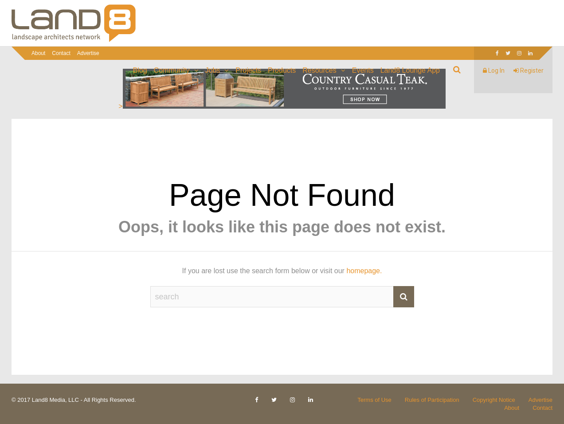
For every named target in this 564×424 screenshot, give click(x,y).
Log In (494, 70)
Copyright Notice (494, 400)
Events (363, 70)
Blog (140, 70)
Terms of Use (374, 400)
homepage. (364, 271)
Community (172, 70)
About (38, 53)
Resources (319, 70)
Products (282, 70)
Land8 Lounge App (410, 70)
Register (528, 70)
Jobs (212, 70)
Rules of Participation (432, 400)
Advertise (88, 53)
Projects (248, 70)
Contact (61, 53)
